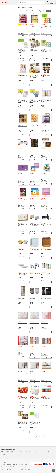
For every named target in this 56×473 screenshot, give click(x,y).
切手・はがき (3, 461)
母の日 (2, 448)
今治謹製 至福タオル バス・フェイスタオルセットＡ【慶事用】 (34, 395)
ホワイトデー (47, 448)
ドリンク (20, 463)
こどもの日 (7, 448)
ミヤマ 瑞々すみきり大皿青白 (34, 247)
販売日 (37, 10)
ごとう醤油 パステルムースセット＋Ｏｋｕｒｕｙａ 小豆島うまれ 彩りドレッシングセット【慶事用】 (46, 151)
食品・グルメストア (18, 453)
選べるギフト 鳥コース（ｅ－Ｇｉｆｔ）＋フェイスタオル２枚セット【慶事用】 (35, 420)
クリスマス (35, 448)
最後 (48, 434)
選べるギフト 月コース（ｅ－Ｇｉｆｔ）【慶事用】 (23, 175)
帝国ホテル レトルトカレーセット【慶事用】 (22, 150)
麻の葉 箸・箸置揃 (21, 295)
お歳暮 (26, 448)
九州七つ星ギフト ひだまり (45, 199)
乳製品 (26, 461)
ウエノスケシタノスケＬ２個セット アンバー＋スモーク (34, 224)
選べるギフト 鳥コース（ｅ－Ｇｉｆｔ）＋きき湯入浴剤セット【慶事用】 (46, 26)
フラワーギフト (21, 466)
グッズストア (26, 453)
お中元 (16, 448)
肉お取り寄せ (15, 461)
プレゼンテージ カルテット (34, 125)
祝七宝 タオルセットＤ (44, 320)
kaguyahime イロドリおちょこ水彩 (35, 272)
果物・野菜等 (21, 461)
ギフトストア (11, 453)
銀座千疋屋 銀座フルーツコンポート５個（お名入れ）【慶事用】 (46, 395)
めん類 (2, 466)
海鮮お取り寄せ (9, 461)
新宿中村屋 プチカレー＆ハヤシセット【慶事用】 (34, 26)
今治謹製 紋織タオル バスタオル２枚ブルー (34, 321)
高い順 (42, 10)
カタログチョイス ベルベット (45, 125)
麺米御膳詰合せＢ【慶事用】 (34, 50)
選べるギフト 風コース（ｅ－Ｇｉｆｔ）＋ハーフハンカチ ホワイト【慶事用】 (23, 101)
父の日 (12, 448)
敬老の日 (21, 448)
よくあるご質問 (8, 471)
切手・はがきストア (4, 453)
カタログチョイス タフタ (22, 25)
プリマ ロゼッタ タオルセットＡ (22, 346)
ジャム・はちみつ (9, 463)
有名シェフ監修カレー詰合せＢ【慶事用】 (45, 76)
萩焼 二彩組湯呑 (32, 295)
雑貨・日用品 (9, 466)
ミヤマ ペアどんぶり (21, 247)
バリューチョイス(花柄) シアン (46, 174)
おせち (30, 448)
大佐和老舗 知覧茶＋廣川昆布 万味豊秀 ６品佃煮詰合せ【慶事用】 (22, 420)
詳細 (23, 35)
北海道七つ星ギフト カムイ (34, 199)
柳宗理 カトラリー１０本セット (46, 295)
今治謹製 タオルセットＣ (45, 370)
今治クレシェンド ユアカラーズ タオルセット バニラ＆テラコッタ (35, 371)
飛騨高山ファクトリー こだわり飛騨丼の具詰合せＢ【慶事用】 (22, 126)
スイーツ (14, 466)
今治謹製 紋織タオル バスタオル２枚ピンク (22, 321)
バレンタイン (41, 448)
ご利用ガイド (3, 471)
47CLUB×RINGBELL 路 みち (22, 199)
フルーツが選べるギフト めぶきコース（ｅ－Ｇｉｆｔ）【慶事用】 (23, 395)
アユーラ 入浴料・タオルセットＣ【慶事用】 (46, 101)
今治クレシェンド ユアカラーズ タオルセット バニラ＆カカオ (23, 371)
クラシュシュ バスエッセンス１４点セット (46, 272)
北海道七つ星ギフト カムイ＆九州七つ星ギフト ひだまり (34, 175)
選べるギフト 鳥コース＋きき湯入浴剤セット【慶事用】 (46, 51)
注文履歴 (51, 3)
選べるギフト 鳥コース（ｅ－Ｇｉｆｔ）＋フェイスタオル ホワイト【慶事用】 (23, 51)
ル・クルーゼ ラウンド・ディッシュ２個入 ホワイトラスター (23, 272)
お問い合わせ (14, 471)
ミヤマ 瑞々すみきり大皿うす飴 (46, 247)
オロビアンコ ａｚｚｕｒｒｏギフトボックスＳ (46, 224)
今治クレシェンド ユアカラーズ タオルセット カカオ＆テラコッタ (46, 346)
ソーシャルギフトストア (33, 453)
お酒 (25, 463)
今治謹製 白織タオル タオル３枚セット (22, 224)
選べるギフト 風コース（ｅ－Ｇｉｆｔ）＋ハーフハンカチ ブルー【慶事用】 (35, 101)
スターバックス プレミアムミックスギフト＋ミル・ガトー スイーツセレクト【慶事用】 (35, 76)
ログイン (48, 3)
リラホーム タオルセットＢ (34, 345)
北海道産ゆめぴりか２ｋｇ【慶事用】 (22, 76)
